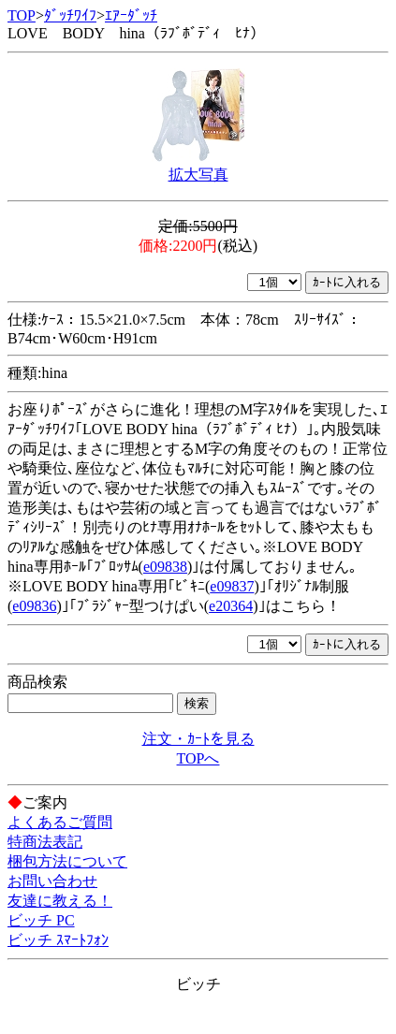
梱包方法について (67, 861)
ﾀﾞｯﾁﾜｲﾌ (70, 15)
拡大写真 (198, 174)
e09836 (34, 606)
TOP (21, 15)
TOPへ (198, 758)
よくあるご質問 (59, 822)
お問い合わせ (52, 881)
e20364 (231, 606)
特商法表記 (44, 842)
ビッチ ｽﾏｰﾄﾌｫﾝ (58, 940)
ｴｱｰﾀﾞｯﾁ (131, 15)
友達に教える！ (59, 901)
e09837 (232, 586)
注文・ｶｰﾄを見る (198, 739)
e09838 (165, 567)
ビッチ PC (41, 920)
